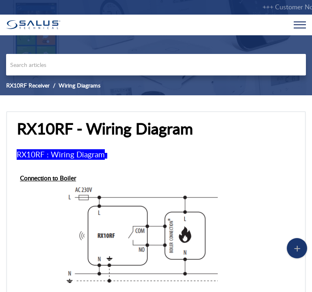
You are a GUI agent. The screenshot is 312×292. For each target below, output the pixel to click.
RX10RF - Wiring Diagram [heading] (105, 129)
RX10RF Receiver (28, 85)
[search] (156, 64)
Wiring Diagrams (79, 85)
